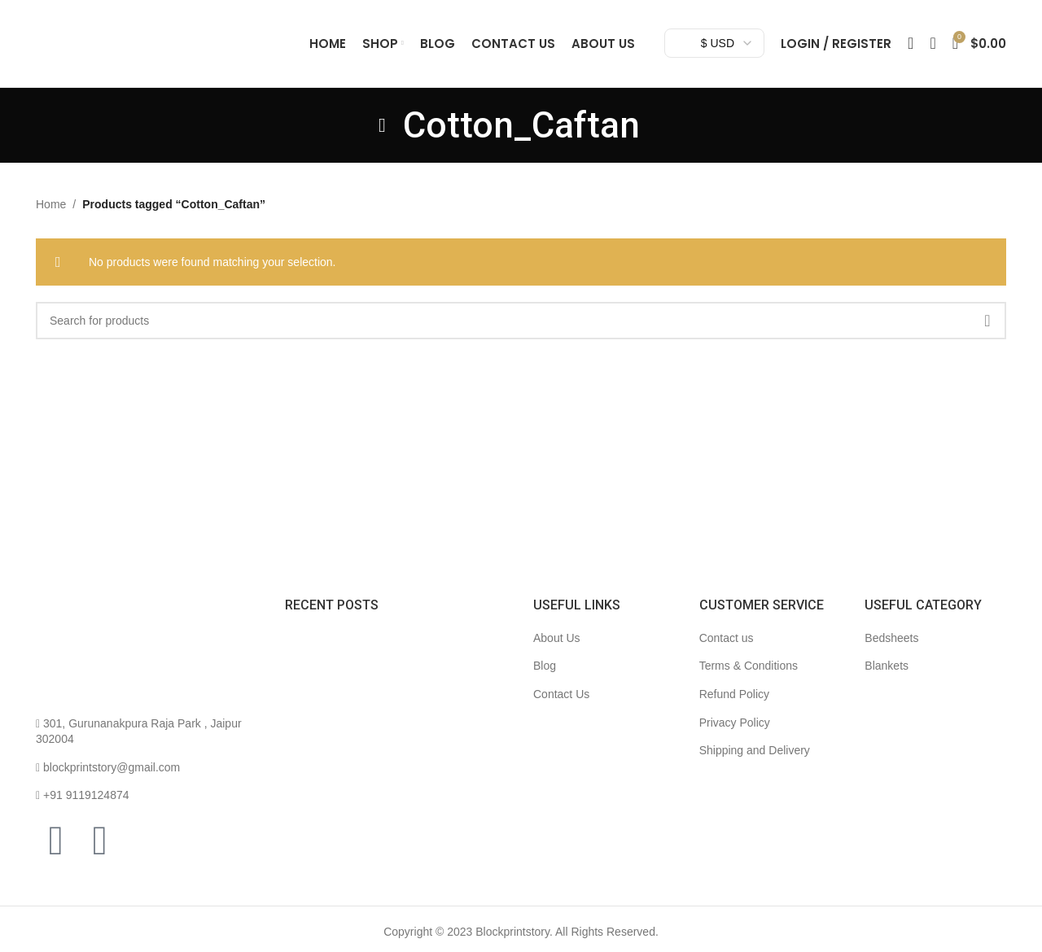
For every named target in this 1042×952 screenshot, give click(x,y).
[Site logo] (158, 49)
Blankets (886, 681)
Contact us (726, 652)
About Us (556, 652)
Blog (544, 681)
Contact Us (561, 709)
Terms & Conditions (748, 681)
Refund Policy (734, 709)
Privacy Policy (734, 737)
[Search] (911, 51)
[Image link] (97, 665)
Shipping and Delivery (754, 765)
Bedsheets (891, 652)
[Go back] (382, 140)
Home (51, 219)
